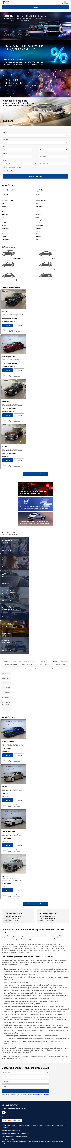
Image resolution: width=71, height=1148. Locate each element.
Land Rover (5, 223)
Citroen (4, 209)
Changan (39, 206)
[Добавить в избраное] (24, 291)
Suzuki (4, 236)
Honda (38, 212)
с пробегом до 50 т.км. (61, 664)
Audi (3, 203)
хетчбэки (34, 661)
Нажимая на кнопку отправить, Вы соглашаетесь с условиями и (25, 1095)
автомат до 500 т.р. (45, 664)
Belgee (4, 206)
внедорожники (17, 661)
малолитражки (64, 661)
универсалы (6, 661)
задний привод (49, 668)
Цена (4, 160)
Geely (41, 200)
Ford (37, 209)
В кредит (19, 325)
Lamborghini (40, 220)
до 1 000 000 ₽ (6, 683)
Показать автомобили (35, 176)
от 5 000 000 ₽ (6, 709)
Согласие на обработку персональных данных (15, 1136)
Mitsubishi (5, 228)
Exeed (8, 199)
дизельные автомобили (10, 664)
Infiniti (38, 214)
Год (4, 146)
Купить (7, 325)
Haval (4, 212)
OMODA (38, 228)
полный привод (52, 661)
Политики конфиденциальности (40, 1094)
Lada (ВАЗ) (5, 220)
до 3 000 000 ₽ (6, 698)
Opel (3, 231)
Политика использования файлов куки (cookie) (15, 1133)
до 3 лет (27, 668)
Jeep (3, 217)
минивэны (26, 661)
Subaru (7, 189)
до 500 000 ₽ (5, 673)
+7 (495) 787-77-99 (10, 1105)
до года (20, 668)
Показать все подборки (10, 534)
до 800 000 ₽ (5, 678)
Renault (4, 234)
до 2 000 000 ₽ (6, 693)
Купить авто (35, 7)
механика (65, 668)
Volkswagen (6, 239)
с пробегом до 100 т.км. (9, 668)
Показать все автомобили (35, 474)
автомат (57, 668)
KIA (6, 194)
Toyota (38, 236)
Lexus (38, 223)
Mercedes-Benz (40, 225)
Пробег (5, 153)
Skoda (38, 234)
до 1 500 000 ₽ (6, 688)
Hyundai (5, 214)
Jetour (38, 217)
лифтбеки (42, 661)
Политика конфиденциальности (11, 1130)
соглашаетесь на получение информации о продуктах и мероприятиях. (19, 1095)
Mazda (4, 225)
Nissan (41, 189)
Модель (5, 139)
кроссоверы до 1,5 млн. (28, 664)
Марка (5, 132)
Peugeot (38, 231)
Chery (41, 194)
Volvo (38, 239)
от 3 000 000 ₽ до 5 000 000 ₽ (6, 703)
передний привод (37, 668)
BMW (37, 203)
